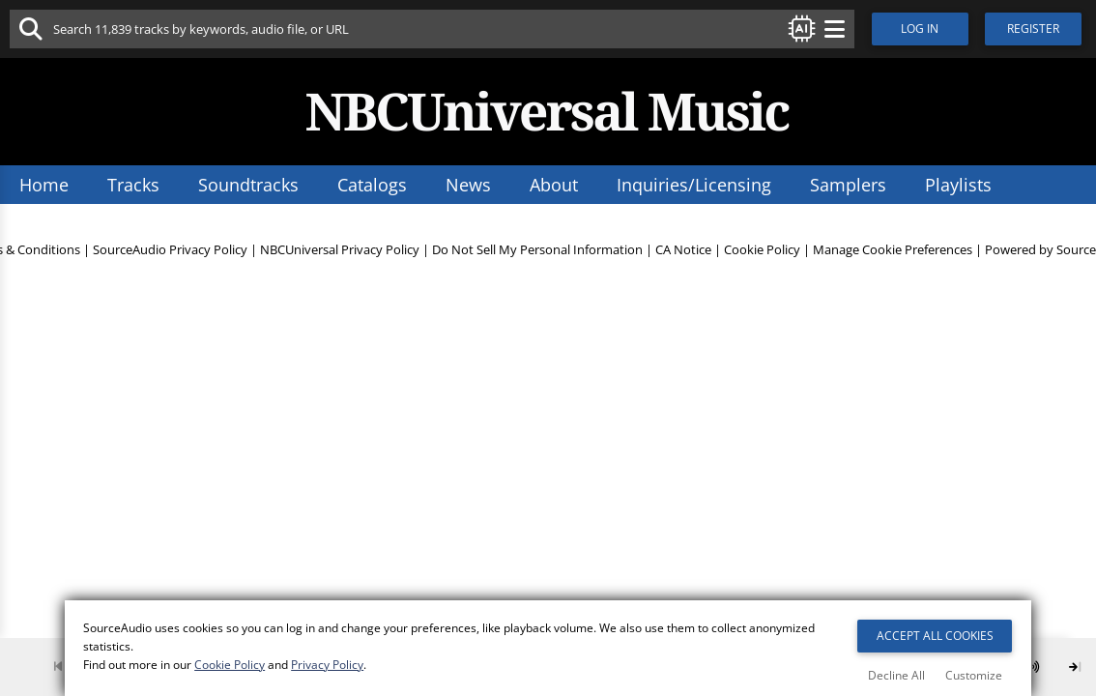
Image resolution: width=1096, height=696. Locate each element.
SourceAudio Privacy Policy (170, 259)
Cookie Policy (762, 259)
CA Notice (683, 259)
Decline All (896, 675)
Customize (973, 675)
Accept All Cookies (935, 637)
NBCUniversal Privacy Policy (339, 259)
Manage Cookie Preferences (892, 259)
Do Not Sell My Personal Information (537, 259)
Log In (922, 28)
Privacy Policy (328, 667)
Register (1038, 28)
